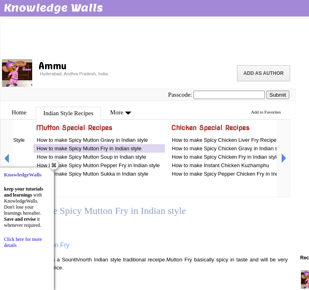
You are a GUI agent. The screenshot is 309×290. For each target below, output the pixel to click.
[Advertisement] (148, 38)
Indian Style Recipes (68, 113)
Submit (278, 95)
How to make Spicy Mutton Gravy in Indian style (92, 140)
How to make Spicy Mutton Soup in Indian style (91, 157)
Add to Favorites (266, 112)
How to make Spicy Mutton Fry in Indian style (89, 148)
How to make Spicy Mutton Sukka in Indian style (92, 174)
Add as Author (263, 73)
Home (19, 112)
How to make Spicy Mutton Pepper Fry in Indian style (98, 165)
